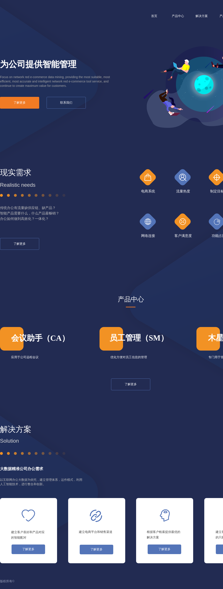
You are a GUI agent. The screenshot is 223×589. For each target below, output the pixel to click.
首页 (154, 16)
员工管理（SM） (139, 338)
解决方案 (202, 16)
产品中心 (178, 16)
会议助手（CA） (40, 338)
